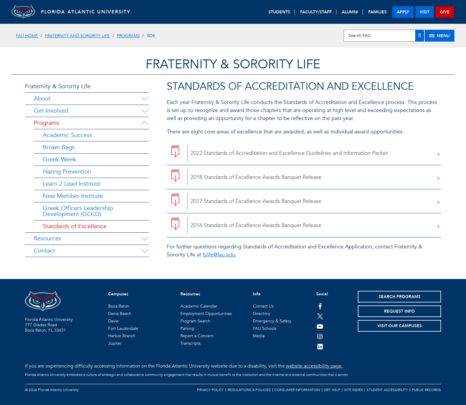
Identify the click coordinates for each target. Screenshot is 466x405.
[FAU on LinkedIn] (320, 346)
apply (403, 12)
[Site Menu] (439, 36)
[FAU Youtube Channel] (320, 326)
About (42, 98)
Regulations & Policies (249, 389)
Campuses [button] (118, 294)
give (445, 12)
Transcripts (190, 343)
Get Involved (51, 111)
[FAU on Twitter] (320, 316)
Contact (44, 251)
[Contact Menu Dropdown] (145, 251)
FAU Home (27, 36)
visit (424, 12)
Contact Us (263, 306)
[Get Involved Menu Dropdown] (145, 111)
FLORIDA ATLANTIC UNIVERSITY (86, 12)
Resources (47, 238)
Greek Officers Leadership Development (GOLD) (78, 211)
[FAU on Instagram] (320, 336)
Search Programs (400, 297)
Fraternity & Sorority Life (58, 86)
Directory (261, 313)
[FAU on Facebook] (320, 306)
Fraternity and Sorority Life (77, 36)
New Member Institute (73, 196)
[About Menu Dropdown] (145, 99)
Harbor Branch (122, 336)
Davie (113, 321)
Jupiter (115, 343)
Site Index (353, 389)
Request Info (399, 311)
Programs (128, 36)
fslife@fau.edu (219, 255)
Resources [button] (190, 294)
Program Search (195, 321)
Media (259, 336)
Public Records (426, 389)
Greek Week (59, 159)
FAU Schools (264, 328)
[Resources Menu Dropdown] (145, 239)
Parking (187, 328)
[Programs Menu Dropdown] (145, 123)
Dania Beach (119, 313)
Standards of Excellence (75, 226)
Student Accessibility (387, 389)
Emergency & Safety (272, 321)
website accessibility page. (314, 366)
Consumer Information (297, 389)
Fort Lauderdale (123, 328)
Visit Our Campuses (399, 326)
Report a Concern (197, 336)
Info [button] (257, 294)
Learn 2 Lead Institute (71, 184)
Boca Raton (118, 306)
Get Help (332, 389)
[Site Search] (384, 36)
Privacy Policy (210, 389)
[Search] (419, 36)
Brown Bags (59, 147)
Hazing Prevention (67, 172)
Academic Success (67, 135)
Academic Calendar (198, 306)
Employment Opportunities (206, 313)
